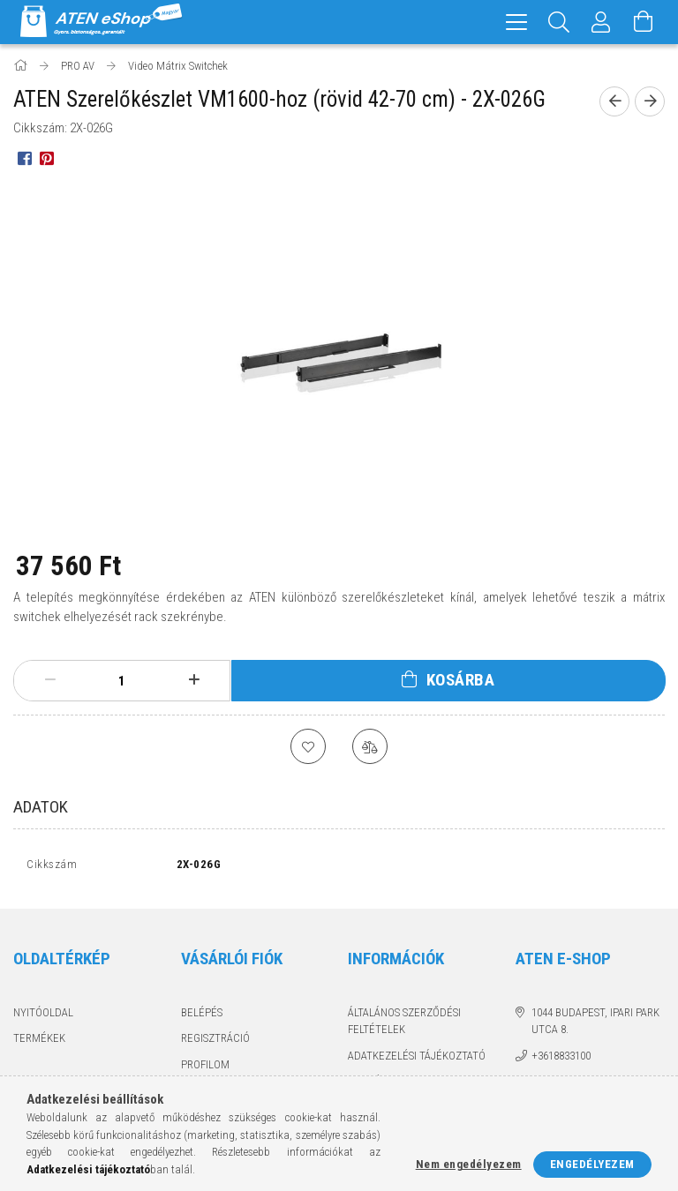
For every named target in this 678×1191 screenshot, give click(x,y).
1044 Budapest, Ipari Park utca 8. (595, 1025)
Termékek (39, 1042)
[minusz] (50, 680)
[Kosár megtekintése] (643, 22)
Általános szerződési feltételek (404, 1025)
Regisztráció (215, 1042)
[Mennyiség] (121, 681)
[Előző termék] (614, 101)
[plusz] (194, 680)
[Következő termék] (650, 101)
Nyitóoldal (43, 1016)
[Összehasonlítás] (370, 746)
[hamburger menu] (516, 22)
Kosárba (460, 680)
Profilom (205, 1068)
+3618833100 (561, 1060)
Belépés (201, 1016)
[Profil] (601, 22)
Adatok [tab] (40, 807)
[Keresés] (559, 22)
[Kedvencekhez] (308, 746)
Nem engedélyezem (469, 1164)
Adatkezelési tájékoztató (417, 1060)
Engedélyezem (592, 1164)
